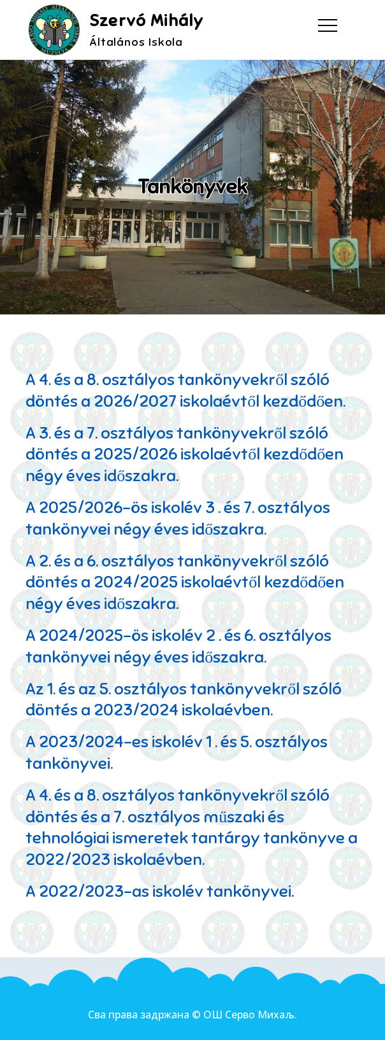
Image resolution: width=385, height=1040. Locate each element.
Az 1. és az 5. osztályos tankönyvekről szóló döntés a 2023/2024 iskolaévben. (183, 699)
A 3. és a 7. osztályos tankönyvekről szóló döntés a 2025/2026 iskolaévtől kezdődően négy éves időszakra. (184, 455)
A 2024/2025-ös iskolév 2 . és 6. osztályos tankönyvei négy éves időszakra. (178, 646)
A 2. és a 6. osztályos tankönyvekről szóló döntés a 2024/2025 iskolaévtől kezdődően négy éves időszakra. (184, 583)
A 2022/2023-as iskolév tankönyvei (158, 891)
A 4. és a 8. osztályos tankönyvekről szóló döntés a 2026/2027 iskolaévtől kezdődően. (185, 390)
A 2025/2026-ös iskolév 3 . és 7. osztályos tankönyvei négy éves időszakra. (177, 518)
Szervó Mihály (146, 20)
